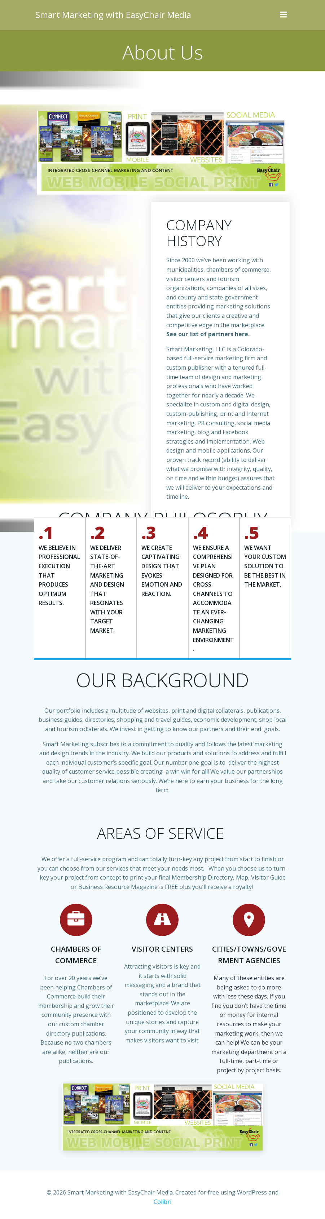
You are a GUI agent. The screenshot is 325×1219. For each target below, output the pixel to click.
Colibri (279, 1200)
